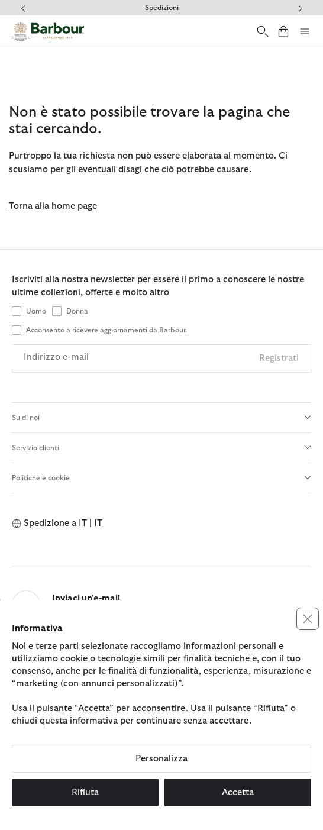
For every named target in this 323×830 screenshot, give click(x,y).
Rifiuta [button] (85, 792)
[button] (307, 618)
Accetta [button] (238, 792)
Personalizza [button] (161, 758)
